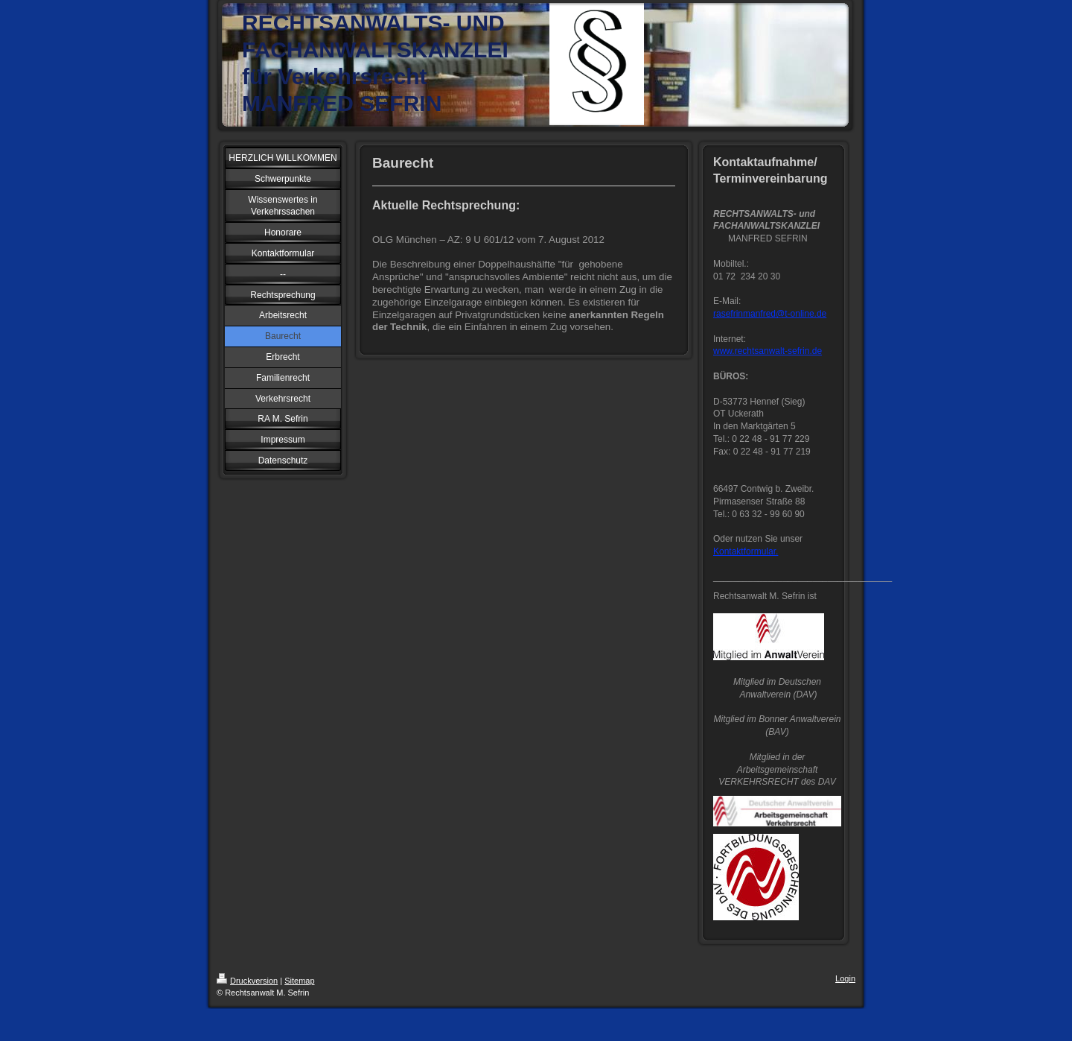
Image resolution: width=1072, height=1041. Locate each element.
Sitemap (299, 980)
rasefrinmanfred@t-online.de (769, 313)
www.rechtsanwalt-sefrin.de (767, 351)
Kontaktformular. (745, 551)
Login (845, 978)
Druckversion (247, 980)
